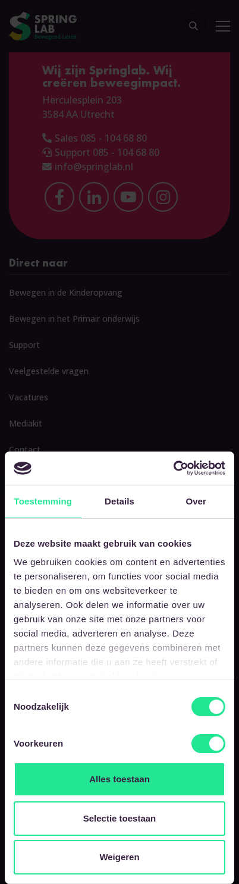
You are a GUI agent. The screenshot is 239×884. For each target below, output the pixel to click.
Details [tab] (119, 501)
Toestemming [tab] (43, 501)
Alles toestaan (119, 779)
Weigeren (119, 857)
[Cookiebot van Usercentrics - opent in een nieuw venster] (173, 468)
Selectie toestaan (119, 818)
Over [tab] (195, 501)
